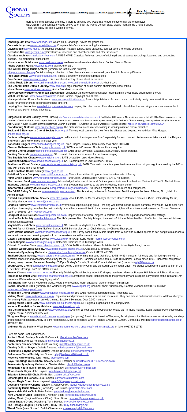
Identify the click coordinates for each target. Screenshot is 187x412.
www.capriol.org (81, 286)
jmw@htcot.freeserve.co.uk (74, 344)
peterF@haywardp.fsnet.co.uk (68, 381)
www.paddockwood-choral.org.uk (64, 248)
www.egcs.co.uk (54, 171)
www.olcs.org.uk (59, 198)
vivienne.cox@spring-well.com (24, 289)
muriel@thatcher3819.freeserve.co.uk (94, 361)
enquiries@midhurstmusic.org (98, 326)
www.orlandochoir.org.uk (51, 245)
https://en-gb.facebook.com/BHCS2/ (146, 124)
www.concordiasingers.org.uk (47, 144)
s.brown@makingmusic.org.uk (87, 398)
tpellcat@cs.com (60, 357)
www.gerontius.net (35, 52)
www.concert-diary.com (43, 45)
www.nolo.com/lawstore (43, 96)
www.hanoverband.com (44, 181)
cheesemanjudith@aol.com (78, 408)
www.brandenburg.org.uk (49, 127)
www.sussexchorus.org (40, 272)
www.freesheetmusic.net (42, 75)
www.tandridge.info (41, 42)
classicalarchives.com (42, 55)
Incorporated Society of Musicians (68, 188)
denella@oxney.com (82, 350)
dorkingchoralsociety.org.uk (51, 150)
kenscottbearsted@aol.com (80, 394)
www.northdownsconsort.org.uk (52, 232)
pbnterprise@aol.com (68, 374)
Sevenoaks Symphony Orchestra (66, 252)
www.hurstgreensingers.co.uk (49, 177)
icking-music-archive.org (21, 72)
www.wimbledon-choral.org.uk (57, 292)
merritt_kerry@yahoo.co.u (42, 201)
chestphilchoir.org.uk (54, 147)
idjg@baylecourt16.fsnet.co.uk (72, 354)
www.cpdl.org (56, 86)
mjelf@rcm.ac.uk (144, 262)
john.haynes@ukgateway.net (65, 371)
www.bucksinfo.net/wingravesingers (50, 316)
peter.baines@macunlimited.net (72, 391)
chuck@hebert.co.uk (78, 364)
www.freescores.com (35, 79)
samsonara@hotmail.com (69, 378)
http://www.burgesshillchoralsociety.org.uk (79, 117)
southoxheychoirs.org (45, 265)
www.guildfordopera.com (54, 174)
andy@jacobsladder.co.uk (60, 340)
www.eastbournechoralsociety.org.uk (61, 164)
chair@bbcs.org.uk (18, 133)
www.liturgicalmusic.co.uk (52, 215)
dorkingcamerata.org (41, 154)
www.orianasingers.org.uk (40, 242)
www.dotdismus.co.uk (51, 62)
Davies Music (31, 48)
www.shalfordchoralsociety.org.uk (56, 255)
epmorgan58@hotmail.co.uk (166, 319)
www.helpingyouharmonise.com (55, 106)
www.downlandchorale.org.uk (46, 161)
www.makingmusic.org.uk (40, 296)
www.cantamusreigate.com (45, 137)
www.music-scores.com (38, 89)
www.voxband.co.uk (59, 309)
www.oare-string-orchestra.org (59, 191)
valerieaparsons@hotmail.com (75, 347)
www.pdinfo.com (43, 65)
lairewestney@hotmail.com (81, 367)
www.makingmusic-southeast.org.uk (60, 302)
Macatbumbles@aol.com (74, 337)
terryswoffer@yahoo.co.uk (78, 401)
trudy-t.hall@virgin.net (76, 405)
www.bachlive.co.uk (45, 218)
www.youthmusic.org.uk (66, 306)
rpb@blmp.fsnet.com (80, 388)
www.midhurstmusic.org (66, 326)
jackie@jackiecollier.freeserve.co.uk (90, 384)
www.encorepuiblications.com (68, 99)
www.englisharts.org (49, 157)
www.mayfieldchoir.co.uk (49, 225)
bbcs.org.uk (61, 130)
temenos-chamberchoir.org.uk (55, 275)
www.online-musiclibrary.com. (50, 82)
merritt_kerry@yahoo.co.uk (110, 238)
